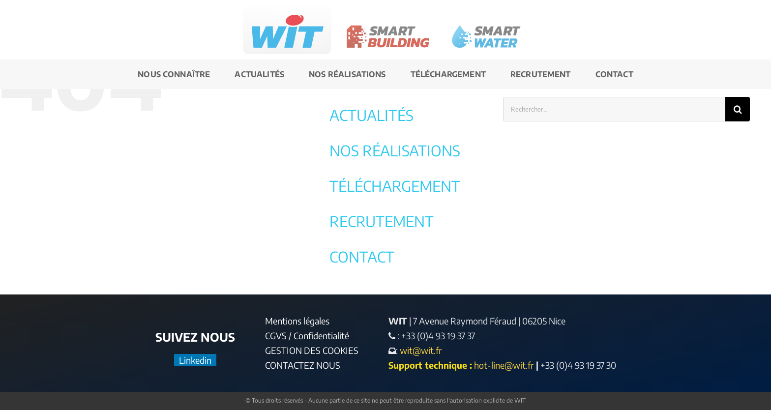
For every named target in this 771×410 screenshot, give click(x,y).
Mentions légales (297, 320)
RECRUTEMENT (381, 221)
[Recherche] (737, 109)
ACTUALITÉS (371, 115)
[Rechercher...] (614, 109)
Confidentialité (321, 335)
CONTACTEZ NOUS (302, 365)
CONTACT (361, 256)
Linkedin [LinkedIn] (195, 360)
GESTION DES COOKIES (311, 350)
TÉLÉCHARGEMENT (394, 185)
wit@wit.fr (420, 350)
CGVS (276, 335)
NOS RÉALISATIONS (394, 150)
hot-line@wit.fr (504, 365)
